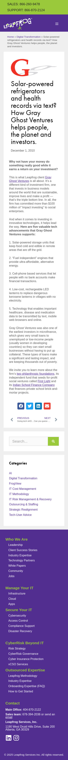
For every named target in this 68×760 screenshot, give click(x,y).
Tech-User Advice (20, 514)
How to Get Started (20, 691)
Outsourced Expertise (25, 670)
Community (15, 570)
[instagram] (8, 738)
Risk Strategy (17, 648)
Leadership (15, 544)
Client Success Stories (22, 550)
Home (10, 36)
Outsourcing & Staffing (23, 504)
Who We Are (16, 539)
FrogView (15, 483)
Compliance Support (21, 625)
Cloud (12, 598)
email (8, 717)
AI (10, 473)
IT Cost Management (22, 488)
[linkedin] (16, 738)
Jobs (11, 576)
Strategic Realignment (23, 509)
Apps (11, 604)
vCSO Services (18, 664)
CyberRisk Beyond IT (24, 643)
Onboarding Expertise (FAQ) (26, 686)
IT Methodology (19, 494)
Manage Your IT (19, 588)
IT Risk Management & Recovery (30, 499)
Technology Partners (21, 560)
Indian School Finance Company (34, 385)
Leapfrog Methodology (22, 675)
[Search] (53, 441)
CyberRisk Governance (23, 653)
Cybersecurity (17, 615)
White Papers (17, 565)
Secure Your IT (18, 610)
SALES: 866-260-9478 (23, 4)
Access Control (18, 620)
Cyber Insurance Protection (26, 659)
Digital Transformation (28, 36)
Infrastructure (16, 593)
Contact (12, 703)
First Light (44, 381)
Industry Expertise (20, 555)
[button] (20, 406)
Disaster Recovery (20, 631)
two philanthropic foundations (35, 373)
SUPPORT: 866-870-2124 (26, 10)
